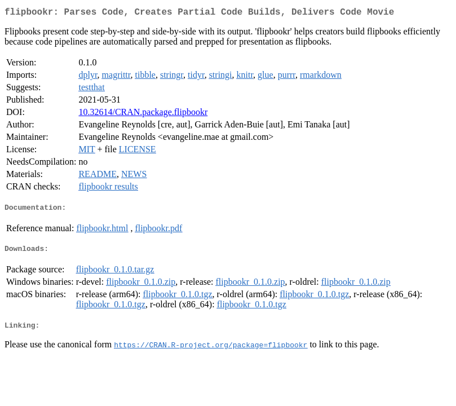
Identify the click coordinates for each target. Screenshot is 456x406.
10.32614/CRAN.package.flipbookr (142, 114)
